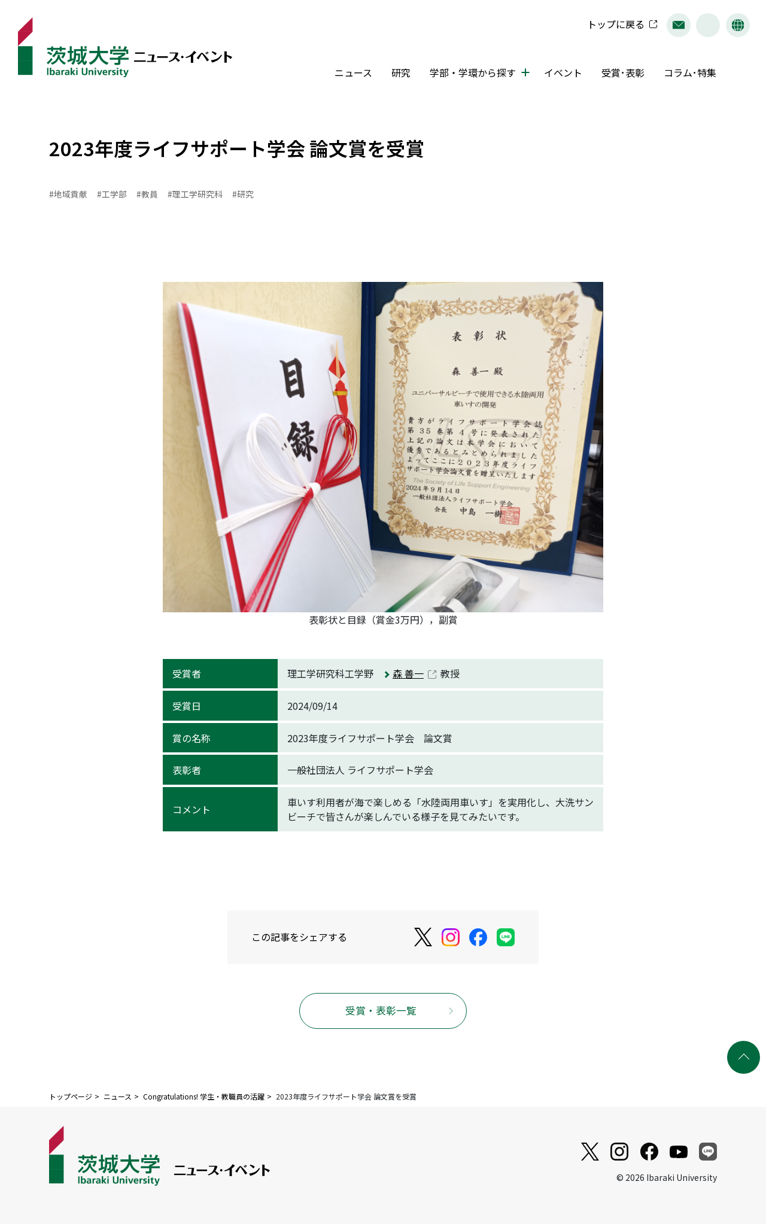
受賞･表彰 (620, 73)
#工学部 (112, 194)
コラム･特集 (687, 73)
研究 (398, 73)
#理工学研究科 (195, 194)
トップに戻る (613, 25)
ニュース (351, 73)
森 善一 (408, 674)
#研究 (243, 194)
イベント (560, 73)
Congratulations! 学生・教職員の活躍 (204, 1097)
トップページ (70, 1097)
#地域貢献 (68, 194)
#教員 (147, 194)
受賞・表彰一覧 (381, 1011)
